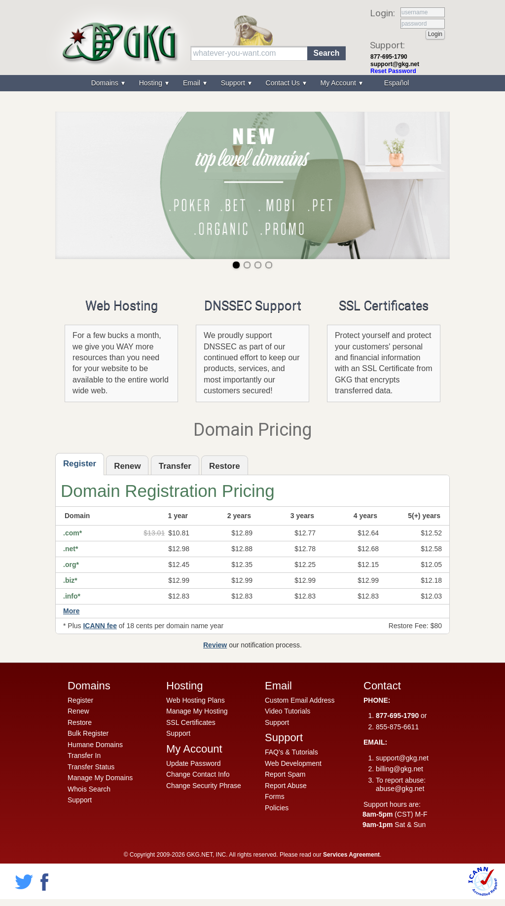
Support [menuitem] (234, 83)
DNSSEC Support (252, 305)
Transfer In (84, 755)
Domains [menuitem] (105, 83)
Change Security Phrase (203, 786)
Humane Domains (95, 745)
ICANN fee (99, 626)
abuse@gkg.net (400, 789)
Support (80, 800)
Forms (275, 796)
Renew (78, 711)
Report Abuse (286, 786)
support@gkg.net (394, 64)
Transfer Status (91, 767)
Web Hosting (121, 305)
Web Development (293, 763)
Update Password (193, 763)
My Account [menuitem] (339, 83)
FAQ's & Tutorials (291, 752)
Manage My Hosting (197, 711)
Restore (80, 722)
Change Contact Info (197, 774)
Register (80, 700)
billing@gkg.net (399, 769)
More (71, 611)
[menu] (252, 83)
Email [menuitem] (192, 83)
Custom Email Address (300, 700)
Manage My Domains (100, 778)
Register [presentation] (79, 463)
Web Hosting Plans (195, 700)
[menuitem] (395, 83)
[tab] (79, 464)
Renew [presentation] (127, 466)
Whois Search (89, 789)
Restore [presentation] (224, 466)
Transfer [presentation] (175, 466)
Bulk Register (88, 733)
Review (215, 645)
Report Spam (285, 774)
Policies (277, 808)
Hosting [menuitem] (151, 83)
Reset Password (393, 71)
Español (396, 83)
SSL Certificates (384, 305)
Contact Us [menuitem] (284, 83)
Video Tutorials (287, 711)
